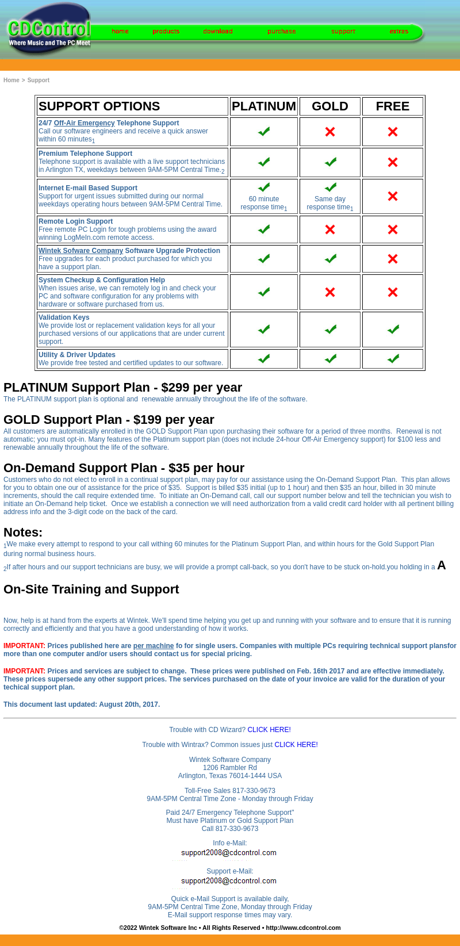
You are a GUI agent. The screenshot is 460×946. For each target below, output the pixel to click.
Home (11, 80)
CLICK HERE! (268, 730)
